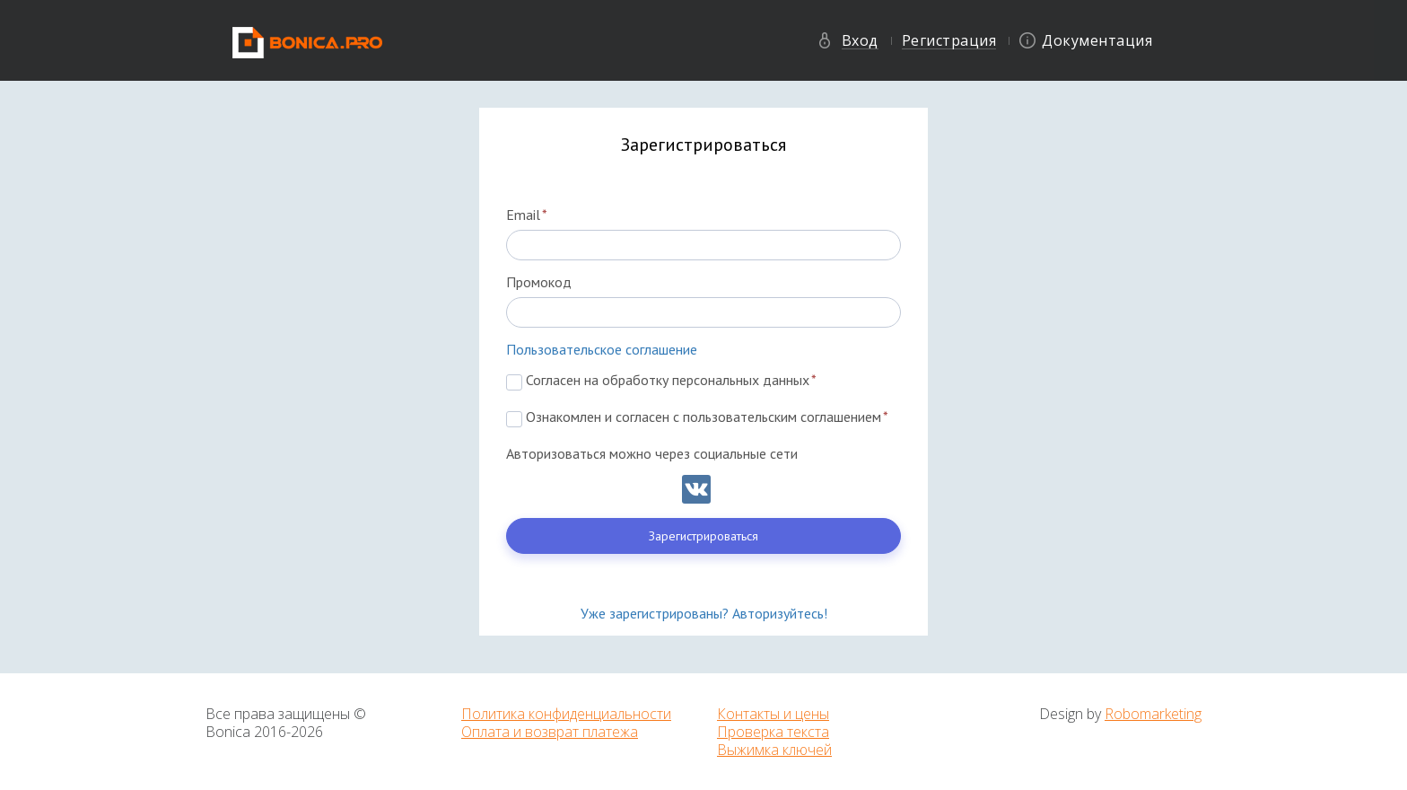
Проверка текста (773, 732)
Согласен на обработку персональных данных (661, 380)
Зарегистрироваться (703, 536)
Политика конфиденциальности (566, 714)
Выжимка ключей (774, 749)
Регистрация (949, 40)
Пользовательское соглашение (601, 349)
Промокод (539, 282)
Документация (1097, 40)
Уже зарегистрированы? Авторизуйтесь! (704, 613)
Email (526, 215)
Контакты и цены (773, 714)
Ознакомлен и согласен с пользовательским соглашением (697, 417)
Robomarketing (1153, 714)
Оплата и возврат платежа (549, 732)
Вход (860, 40)
